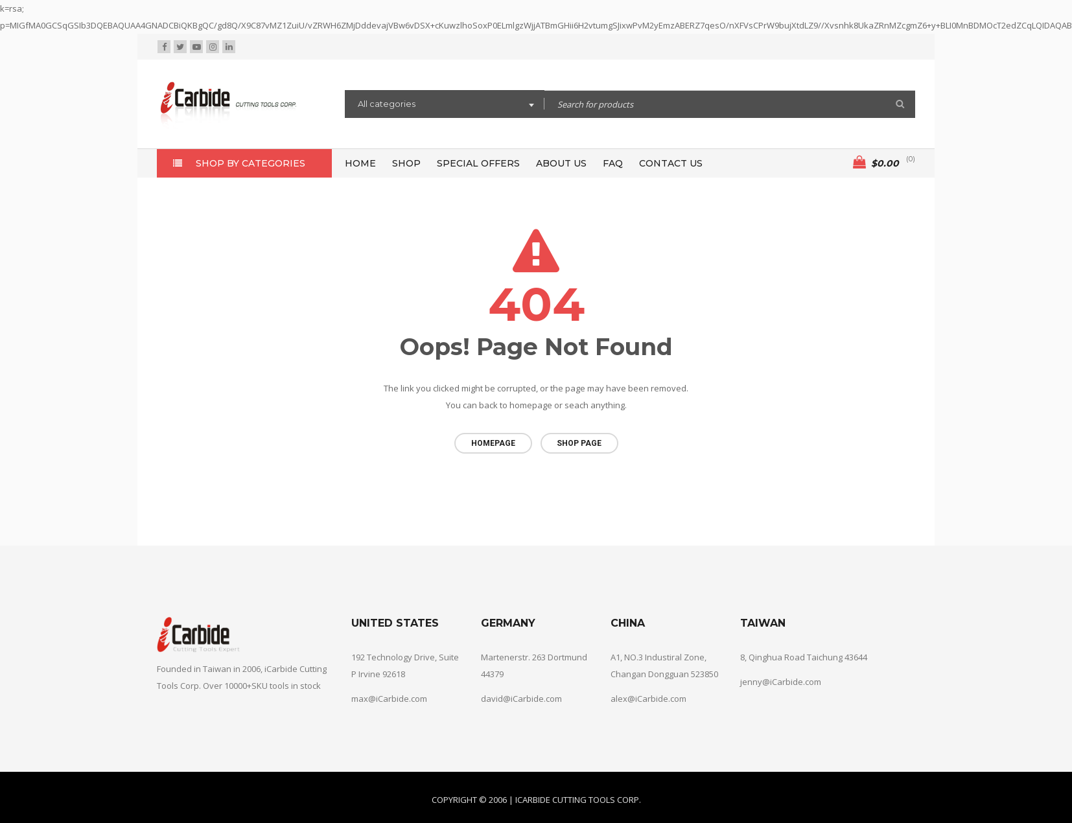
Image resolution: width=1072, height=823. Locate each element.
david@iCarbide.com (521, 697)
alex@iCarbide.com (648, 697)
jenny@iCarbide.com (780, 680)
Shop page (579, 443)
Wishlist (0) (813, 46)
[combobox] (444, 106)
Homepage (493, 443)
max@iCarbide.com (389, 697)
